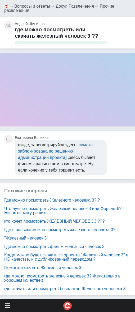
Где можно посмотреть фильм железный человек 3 (54, 246)
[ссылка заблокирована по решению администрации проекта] (55, 151)
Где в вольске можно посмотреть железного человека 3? (59, 229)
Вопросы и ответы (32, 6)
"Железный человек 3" (26, 238)
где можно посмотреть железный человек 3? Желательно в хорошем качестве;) (62, 278)
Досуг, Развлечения (75, 6)
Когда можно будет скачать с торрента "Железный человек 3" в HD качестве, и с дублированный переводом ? (66, 257)
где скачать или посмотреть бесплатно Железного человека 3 (65, 288)
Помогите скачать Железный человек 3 (42, 267)
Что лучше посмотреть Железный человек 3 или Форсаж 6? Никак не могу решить (63, 210)
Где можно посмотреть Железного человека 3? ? (52, 200)
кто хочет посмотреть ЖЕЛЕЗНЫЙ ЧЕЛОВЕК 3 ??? (54, 221)
